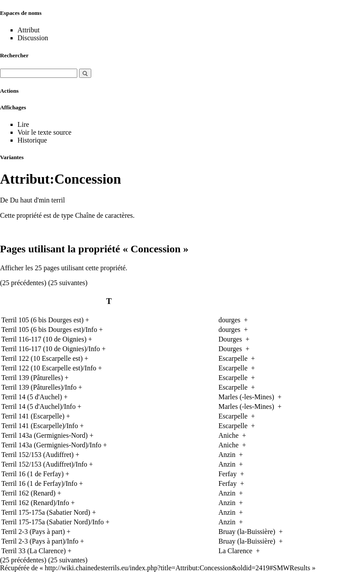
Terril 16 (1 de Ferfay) (32, 474)
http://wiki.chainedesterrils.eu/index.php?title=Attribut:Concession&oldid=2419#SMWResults (177, 568)
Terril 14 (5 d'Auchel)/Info (38, 406)
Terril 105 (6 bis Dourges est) (42, 320)
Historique (32, 140)
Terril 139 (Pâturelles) (32, 377)
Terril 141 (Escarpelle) (33, 416)
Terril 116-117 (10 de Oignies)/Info (50, 348)
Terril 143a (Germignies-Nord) (44, 435)
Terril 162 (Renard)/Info (35, 502)
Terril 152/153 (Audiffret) (37, 454)
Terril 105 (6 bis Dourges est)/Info (49, 329)
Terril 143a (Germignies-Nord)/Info (51, 445)
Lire (23, 124)
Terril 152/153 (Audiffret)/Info (44, 464)
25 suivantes (68, 282)
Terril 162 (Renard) (28, 493)
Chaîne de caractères (104, 215)
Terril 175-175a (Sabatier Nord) (45, 512)
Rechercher (14, 55)
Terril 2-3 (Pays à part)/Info (40, 541)
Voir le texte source (44, 132)
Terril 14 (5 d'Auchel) (31, 397)
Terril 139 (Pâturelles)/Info (38, 387)
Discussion (32, 38)
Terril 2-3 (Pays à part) (33, 531)
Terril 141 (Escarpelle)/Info (39, 425)
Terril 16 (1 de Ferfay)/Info (39, 483)
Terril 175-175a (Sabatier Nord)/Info (52, 522)
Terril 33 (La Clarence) (33, 551)
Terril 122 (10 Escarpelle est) (42, 358)
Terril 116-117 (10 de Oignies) (43, 339)
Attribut (28, 30)
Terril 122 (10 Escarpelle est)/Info (48, 368)
